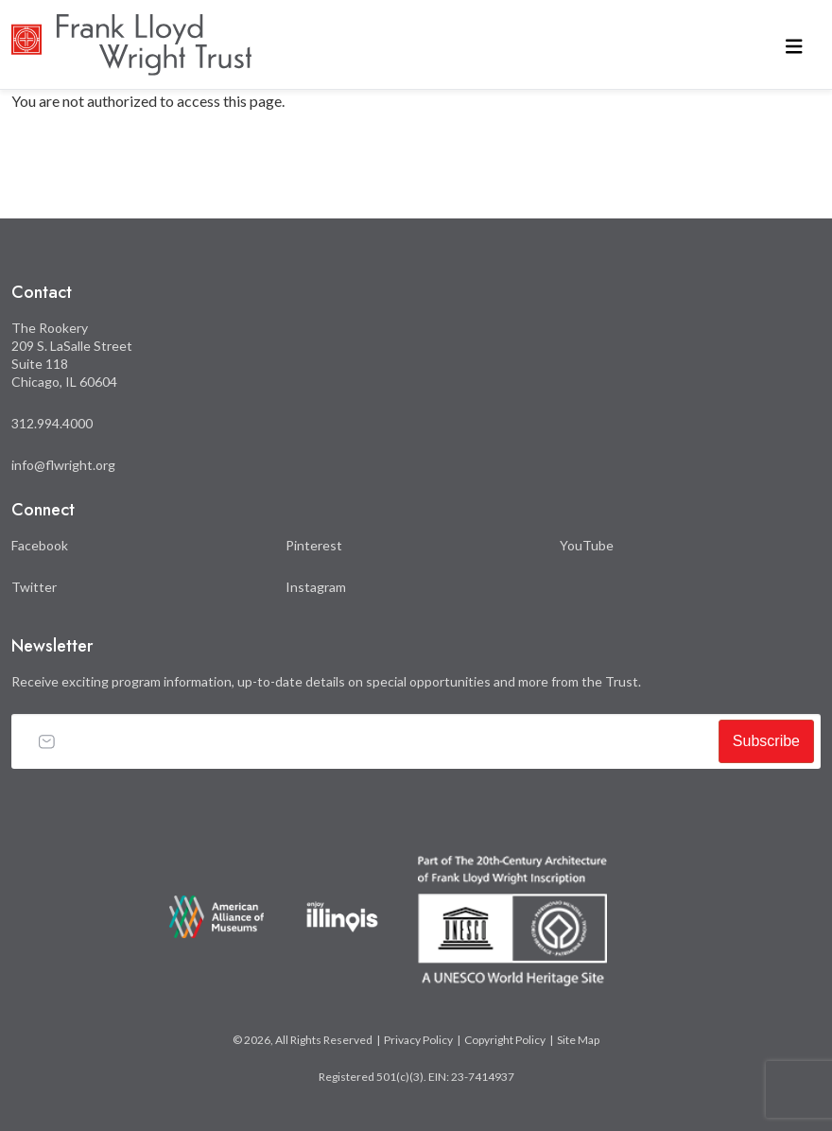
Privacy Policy (418, 1040)
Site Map (578, 1040)
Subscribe (766, 741)
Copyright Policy (505, 1040)
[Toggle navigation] (794, 45)
